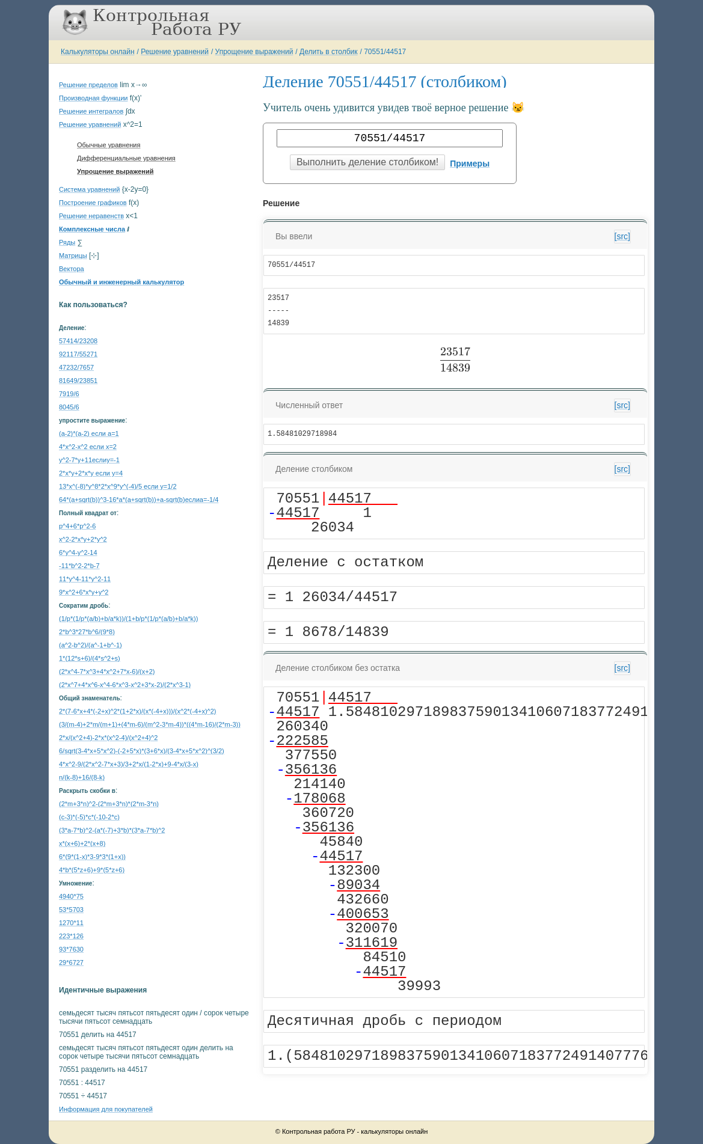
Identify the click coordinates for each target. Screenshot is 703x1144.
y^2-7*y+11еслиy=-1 (89, 459)
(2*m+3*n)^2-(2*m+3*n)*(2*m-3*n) (109, 803)
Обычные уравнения (108, 144)
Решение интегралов (91, 111)
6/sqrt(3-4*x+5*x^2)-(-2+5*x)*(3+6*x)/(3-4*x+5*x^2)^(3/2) (141, 750)
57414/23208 (78, 340)
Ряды (67, 242)
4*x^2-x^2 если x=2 (88, 446)
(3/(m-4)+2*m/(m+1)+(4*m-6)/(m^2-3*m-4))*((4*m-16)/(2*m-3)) (150, 724)
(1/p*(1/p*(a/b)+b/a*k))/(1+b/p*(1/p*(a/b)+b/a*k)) (128, 618)
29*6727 (71, 962)
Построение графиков (93, 202)
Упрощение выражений (254, 51)
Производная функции (93, 98)
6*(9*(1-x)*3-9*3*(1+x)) (92, 856)
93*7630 (71, 949)
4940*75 (71, 896)
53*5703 (71, 909)
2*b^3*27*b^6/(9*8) (87, 631)
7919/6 (69, 393)
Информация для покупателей (106, 1109)
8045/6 (69, 407)
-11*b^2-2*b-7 (79, 565)
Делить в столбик (328, 51)
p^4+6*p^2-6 (77, 526)
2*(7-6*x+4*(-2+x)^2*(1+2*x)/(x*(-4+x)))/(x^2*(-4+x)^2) (137, 711)
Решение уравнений (175, 51)
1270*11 (71, 922)
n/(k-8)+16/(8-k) (82, 777)
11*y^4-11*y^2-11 (85, 579)
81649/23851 (78, 380)
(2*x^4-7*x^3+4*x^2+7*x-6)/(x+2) (107, 671)
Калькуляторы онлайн (98, 51)
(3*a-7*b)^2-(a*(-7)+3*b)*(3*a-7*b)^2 (112, 830)
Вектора (71, 268)
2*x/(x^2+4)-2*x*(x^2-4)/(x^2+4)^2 (108, 737)
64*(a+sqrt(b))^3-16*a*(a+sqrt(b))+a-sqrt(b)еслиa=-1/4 (138, 499)
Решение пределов (88, 84)
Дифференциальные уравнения (126, 158)
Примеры (470, 163)
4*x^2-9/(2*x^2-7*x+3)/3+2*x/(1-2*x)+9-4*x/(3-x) (128, 764)
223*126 (71, 936)
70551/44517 (385, 51)
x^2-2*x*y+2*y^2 (83, 539)
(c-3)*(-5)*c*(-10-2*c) (89, 817)
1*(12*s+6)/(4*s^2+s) (89, 658)
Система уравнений (89, 189)
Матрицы (73, 255)
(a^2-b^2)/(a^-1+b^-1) (90, 645)
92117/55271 (78, 354)
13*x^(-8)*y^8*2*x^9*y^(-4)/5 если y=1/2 (118, 486)
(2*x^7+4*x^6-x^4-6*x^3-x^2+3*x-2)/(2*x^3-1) (125, 684)
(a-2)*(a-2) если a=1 (89, 433)
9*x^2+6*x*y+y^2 (83, 592)
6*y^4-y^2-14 (78, 552)
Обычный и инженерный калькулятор (121, 282)
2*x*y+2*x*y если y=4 (91, 473)
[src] (622, 236)
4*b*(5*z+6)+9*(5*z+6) (91, 869)
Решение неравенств (91, 215)
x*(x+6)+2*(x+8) (82, 843)
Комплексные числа (92, 229)
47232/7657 (76, 367)
